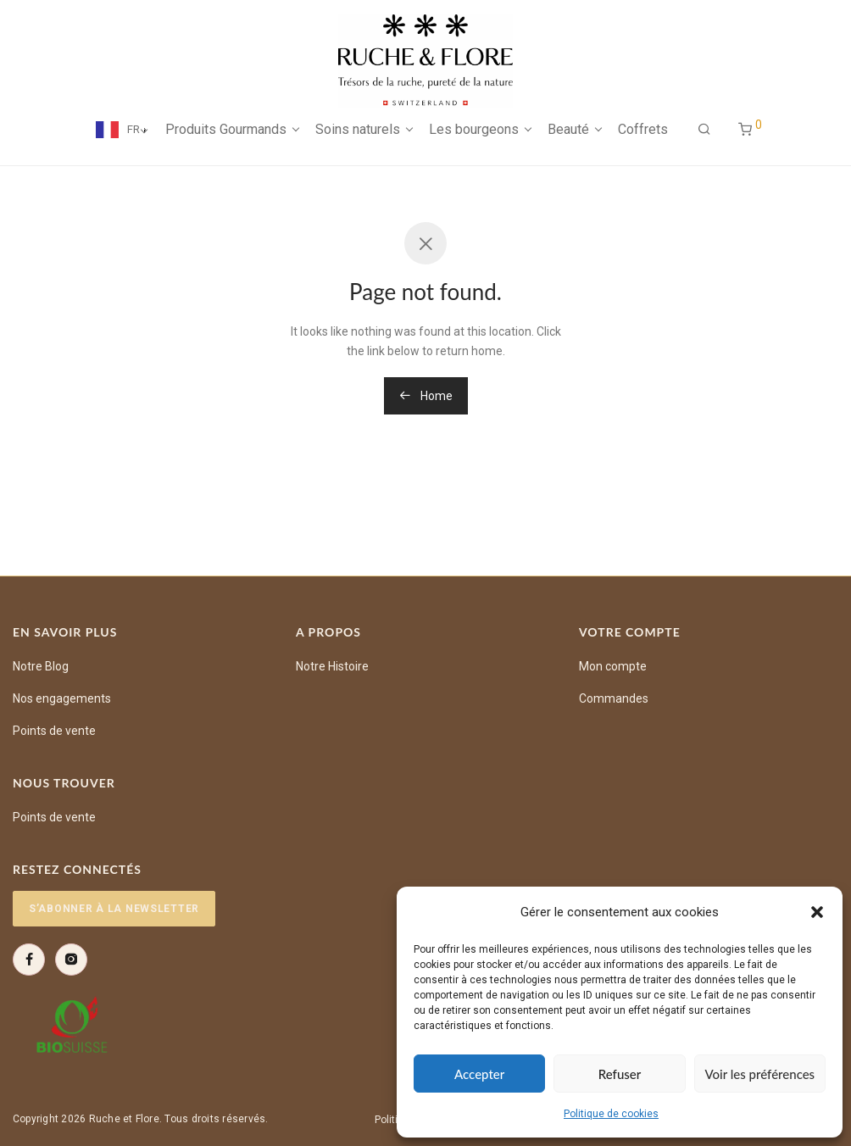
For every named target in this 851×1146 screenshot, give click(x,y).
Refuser (619, 1074)
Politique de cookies (611, 1114)
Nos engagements (62, 698)
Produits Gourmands (225, 129)
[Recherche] (704, 129)
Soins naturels (357, 129)
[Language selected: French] (112, 129)
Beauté (568, 129)
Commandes (613, 698)
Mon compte (613, 666)
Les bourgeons (474, 129)
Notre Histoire (332, 666)
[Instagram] (71, 959)
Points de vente (54, 730)
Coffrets (643, 129)
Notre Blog (41, 666)
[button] (817, 912)
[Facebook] (29, 959)
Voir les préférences (760, 1074)
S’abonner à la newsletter (114, 909)
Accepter (479, 1074)
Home (426, 396)
